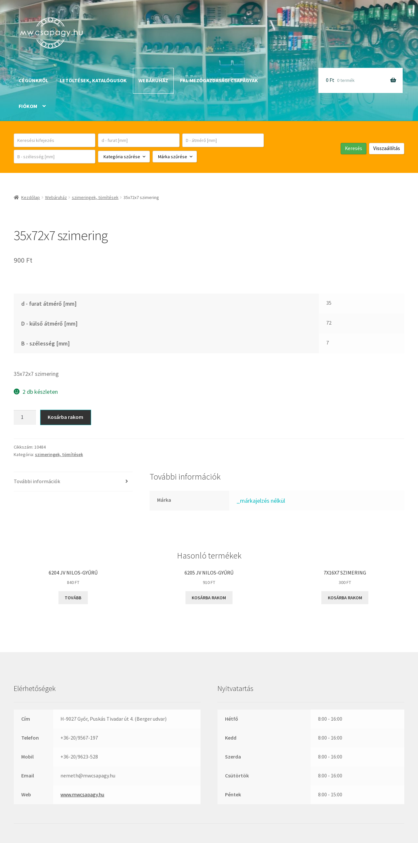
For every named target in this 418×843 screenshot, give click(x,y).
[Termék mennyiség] (25, 417)
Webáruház (153, 80)
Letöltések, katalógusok (93, 80)
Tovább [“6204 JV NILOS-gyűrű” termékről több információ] (73, 598)
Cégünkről (33, 80)
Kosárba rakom (65, 417)
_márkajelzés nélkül (260, 500)
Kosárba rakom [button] (209, 598)
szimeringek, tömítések (95, 197)
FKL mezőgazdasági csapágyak (219, 80)
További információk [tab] (37, 481)
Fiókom (28, 106)
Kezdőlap (30, 197)
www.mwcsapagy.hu (82, 794)
